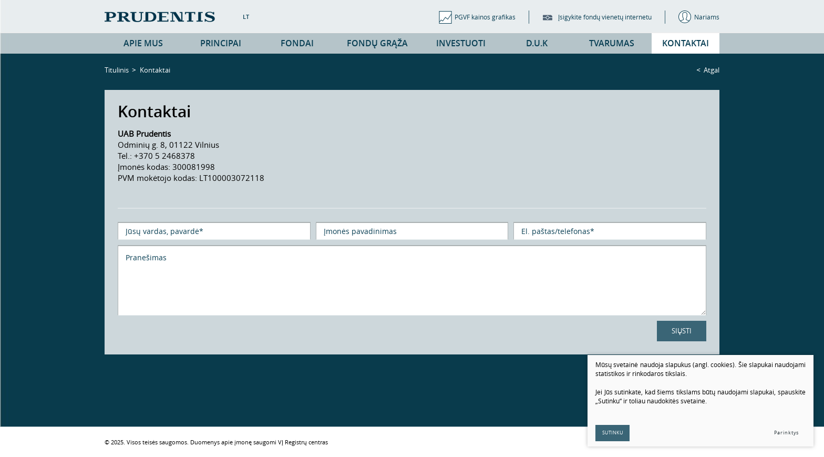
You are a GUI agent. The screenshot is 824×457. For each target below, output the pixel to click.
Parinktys (786, 433)
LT (246, 17)
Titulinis (117, 70)
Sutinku (612, 433)
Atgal (711, 70)
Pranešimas (412, 280)
